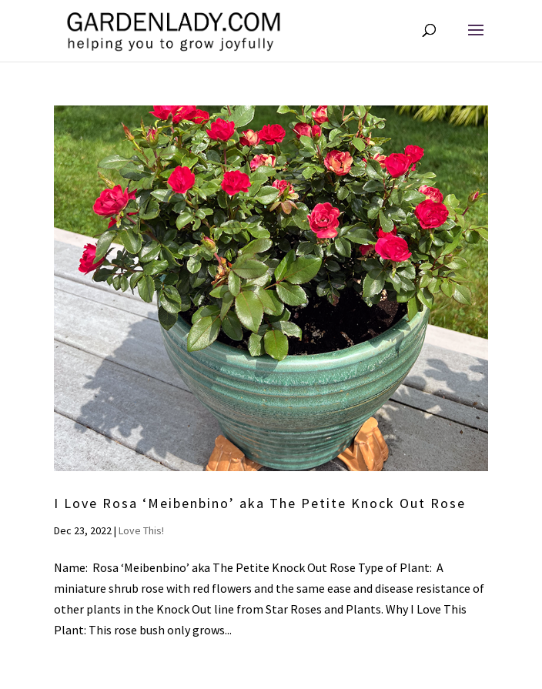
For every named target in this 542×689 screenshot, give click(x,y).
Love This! (141, 530)
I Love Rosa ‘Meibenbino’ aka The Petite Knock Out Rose (260, 503)
